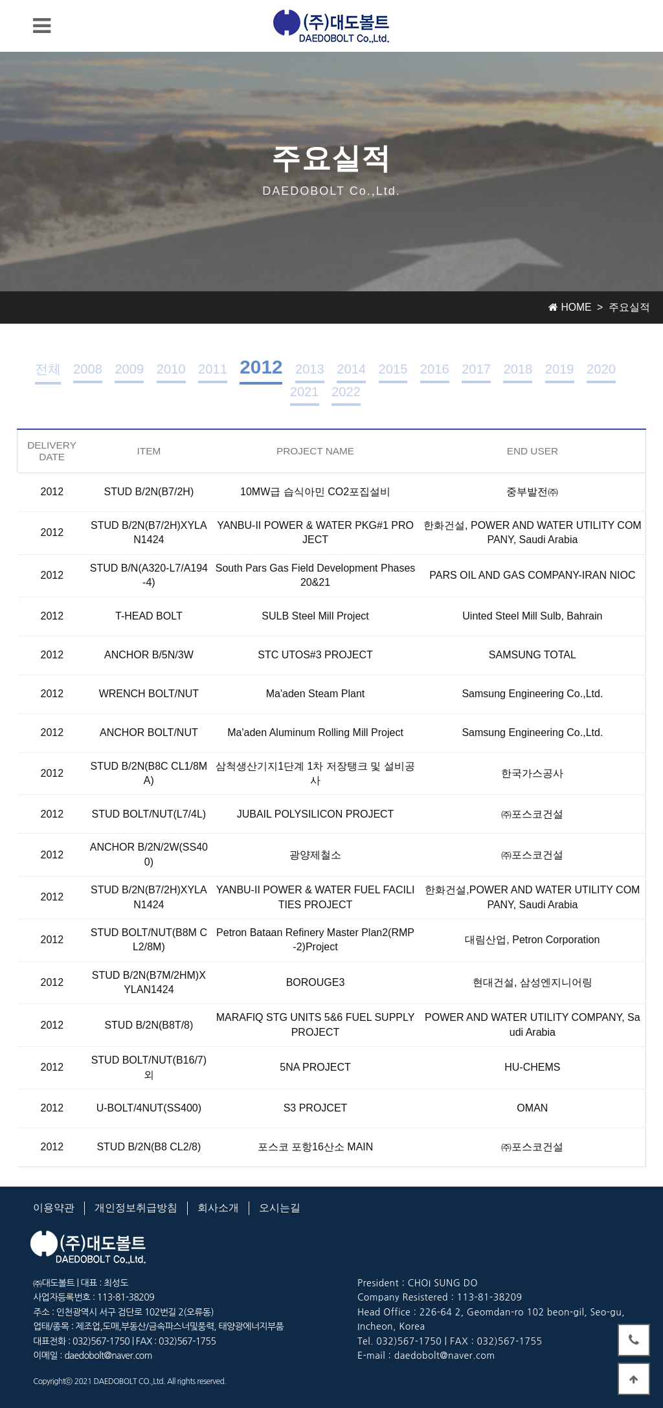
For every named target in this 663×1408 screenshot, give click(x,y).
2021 (304, 392)
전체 (48, 369)
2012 (261, 366)
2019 (559, 369)
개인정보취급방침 (136, 1207)
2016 (434, 369)
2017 (476, 369)
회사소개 (218, 1207)
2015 (393, 369)
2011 (212, 369)
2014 (351, 369)
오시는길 (279, 1207)
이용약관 (53, 1207)
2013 (309, 369)
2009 (129, 369)
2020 (601, 369)
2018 (517, 369)
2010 (171, 369)
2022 (346, 392)
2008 (87, 369)
